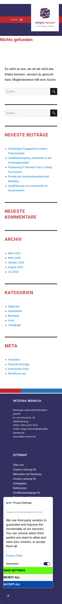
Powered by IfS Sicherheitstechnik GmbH (24, 512)
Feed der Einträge (18, 364)
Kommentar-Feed (18, 369)
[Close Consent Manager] (8, 596)
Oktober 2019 (16, 262)
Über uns (18, 464)
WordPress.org (17, 373)
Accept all (12, 584)
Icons (11, 320)
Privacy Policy (14, 555)
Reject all (11, 577)
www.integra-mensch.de (24, 436)
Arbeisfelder (15, 311)
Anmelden (14, 359)
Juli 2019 (13, 271)
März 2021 (14, 253)
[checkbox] (46, 563)
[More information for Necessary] (40, 564)
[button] (14, 19)
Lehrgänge (14, 325)
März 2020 (14, 258)
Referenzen (20, 488)
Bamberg (13, 315)
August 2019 (15, 267)
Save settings (14, 570)
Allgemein (14, 306)
